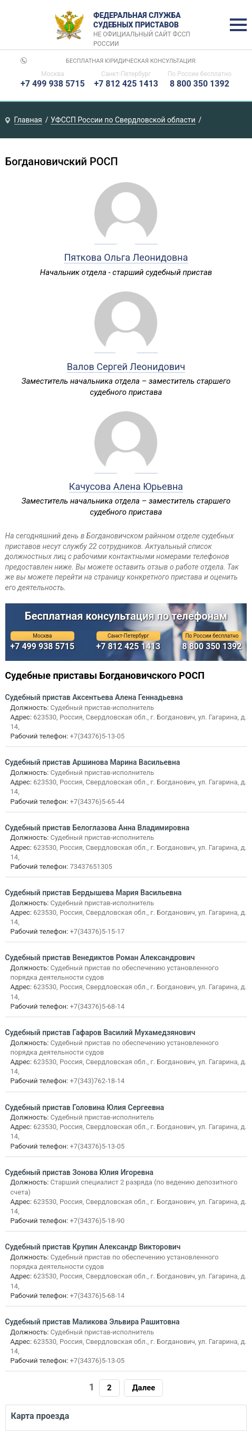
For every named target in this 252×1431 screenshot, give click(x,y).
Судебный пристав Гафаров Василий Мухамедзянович (100, 1032)
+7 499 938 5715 (53, 84)
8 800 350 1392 (199, 84)
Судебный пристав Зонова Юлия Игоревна (79, 1172)
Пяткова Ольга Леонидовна (126, 257)
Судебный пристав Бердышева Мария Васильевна (93, 892)
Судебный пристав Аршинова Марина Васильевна (92, 762)
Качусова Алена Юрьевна (126, 486)
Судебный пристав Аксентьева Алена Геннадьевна (94, 697)
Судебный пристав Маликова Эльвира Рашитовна (92, 1322)
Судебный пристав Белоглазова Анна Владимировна (97, 827)
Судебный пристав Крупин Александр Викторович (93, 1247)
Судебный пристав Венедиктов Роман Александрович (100, 957)
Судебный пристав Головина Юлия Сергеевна (84, 1107)
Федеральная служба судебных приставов (145, 25)
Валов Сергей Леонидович (126, 366)
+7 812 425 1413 (126, 84)
